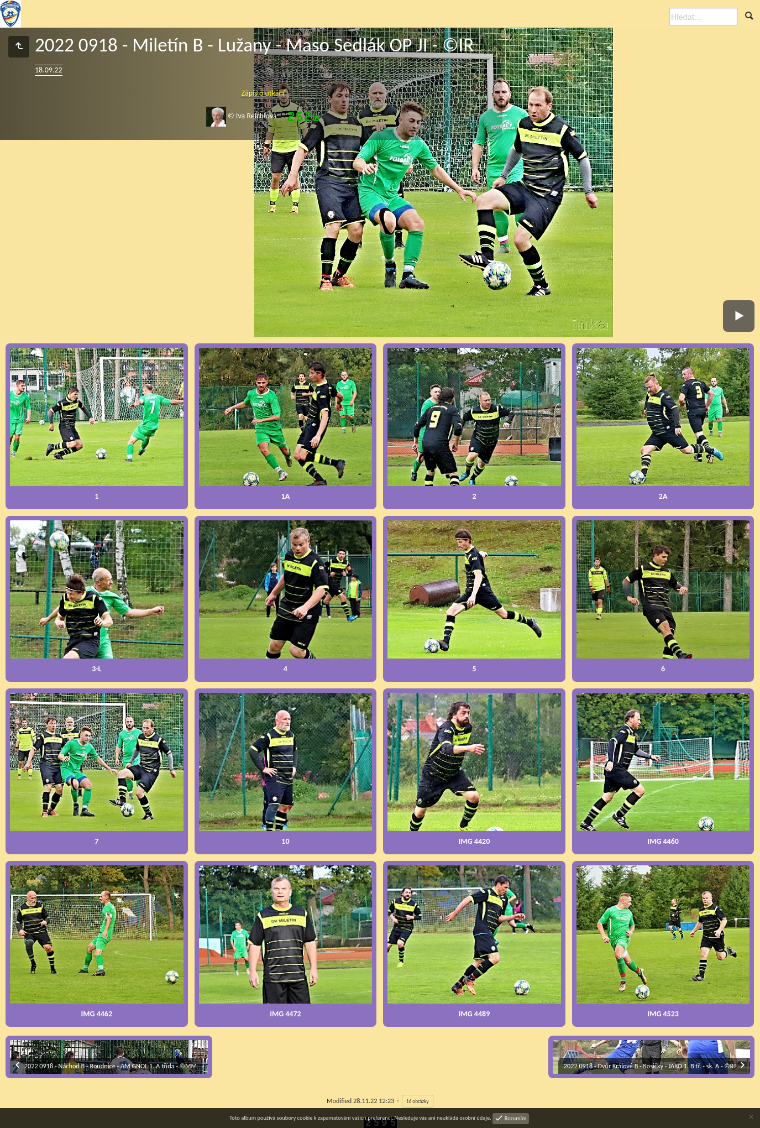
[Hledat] (703, 16)
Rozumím (514, 1117)
